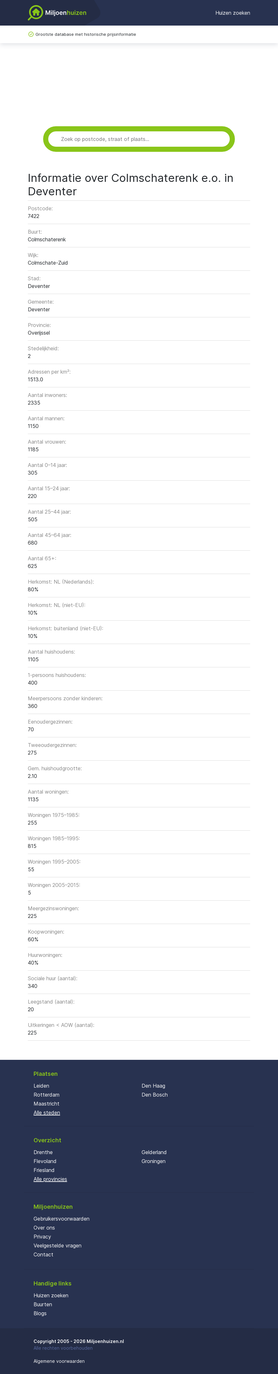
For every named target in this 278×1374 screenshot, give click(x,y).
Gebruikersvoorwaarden (61, 1218)
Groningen (154, 1161)
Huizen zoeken (232, 13)
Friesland (44, 1170)
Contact (43, 1254)
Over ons (44, 1227)
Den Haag (153, 1086)
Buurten (43, 1304)
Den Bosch (155, 1094)
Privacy (42, 1236)
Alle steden (47, 1112)
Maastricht (46, 1103)
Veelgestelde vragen (57, 1245)
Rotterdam (46, 1094)
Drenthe (43, 1152)
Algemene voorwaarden (59, 1361)
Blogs (40, 1313)
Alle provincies (50, 1179)
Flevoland (45, 1161)
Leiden (41, 1086)
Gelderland (154, 1152)
